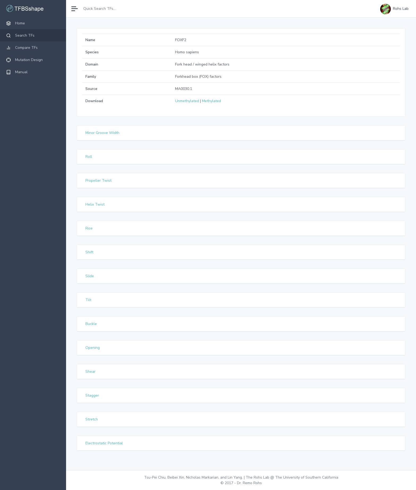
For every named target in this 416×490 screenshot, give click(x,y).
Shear (91, 371)
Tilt (89, 299)
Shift (90, 252)
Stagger (92, 395)
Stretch (92, 419)
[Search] (104, 9)
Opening (93, 347)
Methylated (211, 100)
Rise (89, 228)
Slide (90, 276)
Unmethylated (187, 100)
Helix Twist (95, 204)
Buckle (91, 323)
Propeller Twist (99, 180)
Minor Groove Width (103, 132)
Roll (89, 156)
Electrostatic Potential (104, 443)
